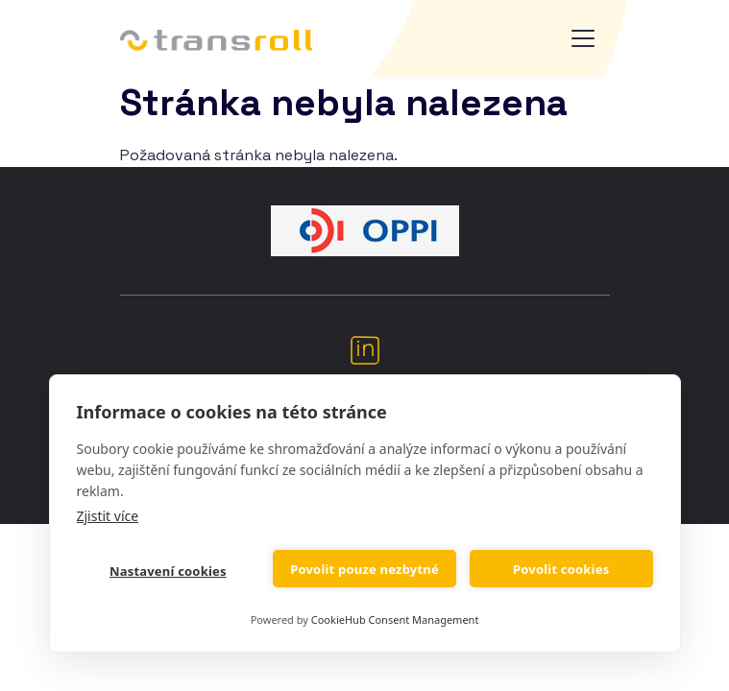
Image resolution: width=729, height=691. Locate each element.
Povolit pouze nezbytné (364, 569)
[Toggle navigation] (583, 38)
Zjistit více (108, 516)
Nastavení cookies (168, 571)
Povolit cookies (561, 569)
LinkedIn (365, 349)
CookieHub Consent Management (395, 619)
